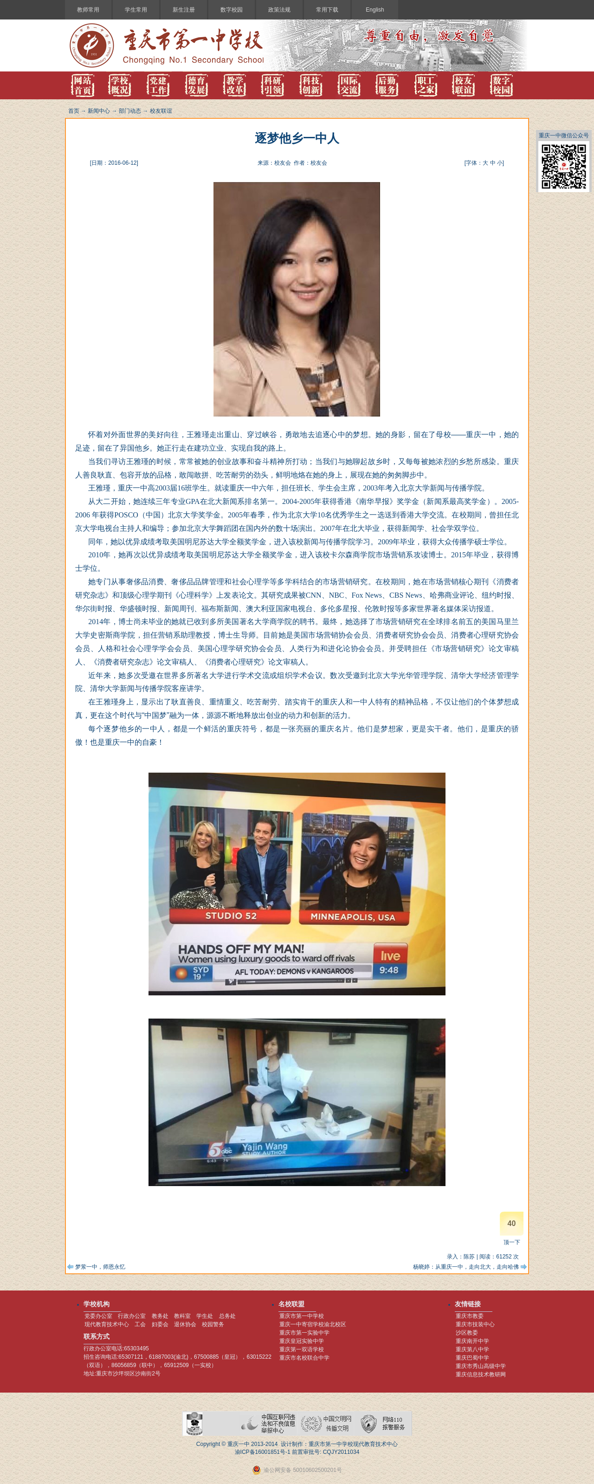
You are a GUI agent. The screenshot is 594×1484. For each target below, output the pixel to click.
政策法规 (279, 9)
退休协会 (185, 1324)
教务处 (160, 1316)
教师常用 (88, 9)
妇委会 (160, 1324)
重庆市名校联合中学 (304, 1358)
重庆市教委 (470, 1316)
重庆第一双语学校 (301, 1349)
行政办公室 (132, 1316)
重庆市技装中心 (475, 1324)
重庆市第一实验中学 (304, 1332)
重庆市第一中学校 (301, 1316)
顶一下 (512, 1242)
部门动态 (130, 111)
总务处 (227, 1316)
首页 (73, 111)
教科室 (182, 1316)
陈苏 (469, 1256)
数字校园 (231, 9)
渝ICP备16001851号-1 (263, 1452)
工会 (140, 1324)
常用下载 (327, 9)
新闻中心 (99, 111)
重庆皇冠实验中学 (301, 1341)
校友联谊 (161, 111)
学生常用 (136, 9)
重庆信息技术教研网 (481, 1374)
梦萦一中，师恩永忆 (100, 1267)
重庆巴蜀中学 (472, 1358)
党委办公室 (98, 1316)
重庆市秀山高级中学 (481, 1366)
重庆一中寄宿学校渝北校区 (312, 1324)
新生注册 (184, 9)
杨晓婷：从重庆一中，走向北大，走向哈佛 (466, 1267)
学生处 (204, 1316)
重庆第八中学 (472, 1349)
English (375, 9)
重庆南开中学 (472, 1341)
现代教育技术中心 (106, 1324)
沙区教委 (467, 1332)
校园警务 (213, 1324)
